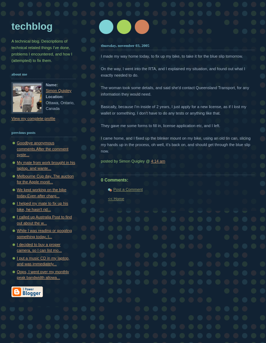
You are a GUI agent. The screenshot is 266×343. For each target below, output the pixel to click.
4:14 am (158, 161)
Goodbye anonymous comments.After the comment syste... (42, 149)
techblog (32, 26)
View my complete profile (33, 118)
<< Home (116, 199)
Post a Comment (128, 189)
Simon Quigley (59, 90)
